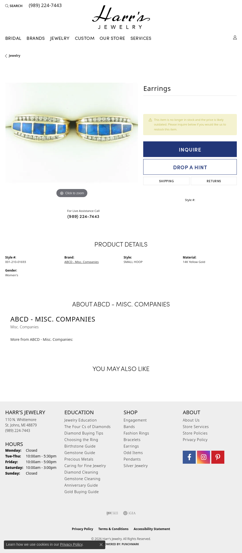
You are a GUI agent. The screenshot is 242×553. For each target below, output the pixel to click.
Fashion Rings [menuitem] (136, 433)
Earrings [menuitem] (131, 446)
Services (141, 38)
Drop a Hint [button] (190, 167)
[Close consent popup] (101, 544)
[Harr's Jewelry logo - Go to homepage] (121, 17)
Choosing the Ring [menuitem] (81, 439)
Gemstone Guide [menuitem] (79, 452)
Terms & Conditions (113, 529)
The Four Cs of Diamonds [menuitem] (87, 426)
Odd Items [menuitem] (133, 452)
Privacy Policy (195, 439)
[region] (71, 132)
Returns (214, 181)
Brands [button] (36, 38)
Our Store (112, 38)
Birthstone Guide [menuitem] (80, 446)
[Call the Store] (17, 430)
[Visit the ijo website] (112, 513)
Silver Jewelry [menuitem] (136, 465)
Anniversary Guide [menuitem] (81, 485)
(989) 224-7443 (83, 216)
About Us (191, 420)
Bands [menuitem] (129, 426)
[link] (45, 5)
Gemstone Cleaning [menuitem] (82, 478)
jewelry (14, 55)
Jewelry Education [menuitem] (80, 420)
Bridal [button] (13, 38)
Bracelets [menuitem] (132, 439)
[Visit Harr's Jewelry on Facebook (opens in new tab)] (189, 457)
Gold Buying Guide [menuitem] (81, 491)
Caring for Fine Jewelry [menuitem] (85, 465)
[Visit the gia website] (129, 513)
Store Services (196, 426)
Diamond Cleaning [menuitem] (81, 472)
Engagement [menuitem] (135, 420)
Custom (84, 38)
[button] (14, 5)
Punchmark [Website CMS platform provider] (130, 544)
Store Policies (195, 433)
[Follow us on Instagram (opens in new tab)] (203, 457)
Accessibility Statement (152, 529)
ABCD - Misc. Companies (81, 262)
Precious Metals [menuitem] (79, 459)
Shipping (166, 181)
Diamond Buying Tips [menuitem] (83, 433)
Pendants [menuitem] (132, 459)
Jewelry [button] (60, 38)
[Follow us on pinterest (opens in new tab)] (217, 457)
